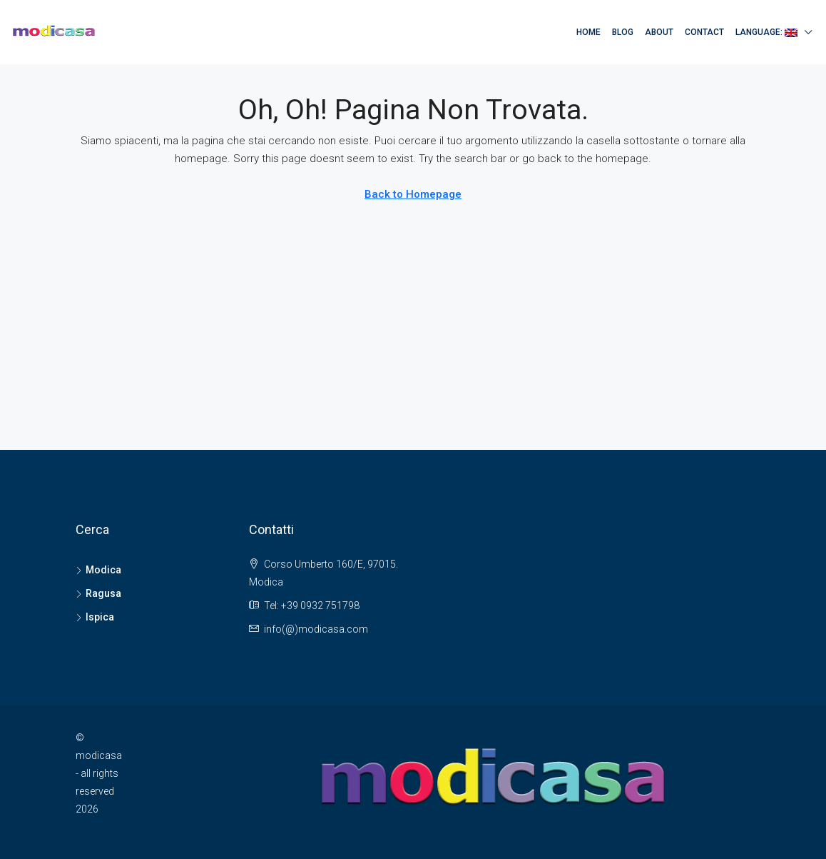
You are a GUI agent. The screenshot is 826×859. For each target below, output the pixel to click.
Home (588, 32)
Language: (766, 32)
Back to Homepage (413, 194)
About (659, 32)
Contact (704, 32)
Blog (622, 32)
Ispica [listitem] (95, 617)
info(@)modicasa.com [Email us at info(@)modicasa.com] (316, 629)
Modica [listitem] (98, 570)
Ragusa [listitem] (98, 593)
